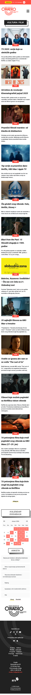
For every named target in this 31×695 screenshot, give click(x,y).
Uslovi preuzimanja (15, 688)
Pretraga (11, 653)
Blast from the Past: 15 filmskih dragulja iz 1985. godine (12, 243)
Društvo (12, 648)
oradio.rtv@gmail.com (15, 672)
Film (15, 45)
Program (12, 651)
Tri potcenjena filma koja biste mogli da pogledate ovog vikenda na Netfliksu (15, 485)
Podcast (19, 651)
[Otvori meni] (27, 11)
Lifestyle (18, 650)
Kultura (19, 648)
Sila (6, 599)
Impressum (19, 653)
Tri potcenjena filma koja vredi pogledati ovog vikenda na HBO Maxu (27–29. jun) (15, 441)
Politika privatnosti (15, 689)
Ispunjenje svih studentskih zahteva (15, 592)
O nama (15, 655)
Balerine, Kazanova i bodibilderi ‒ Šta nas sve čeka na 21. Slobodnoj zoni (15, 282)
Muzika (12, 650)
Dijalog (7, 586)
